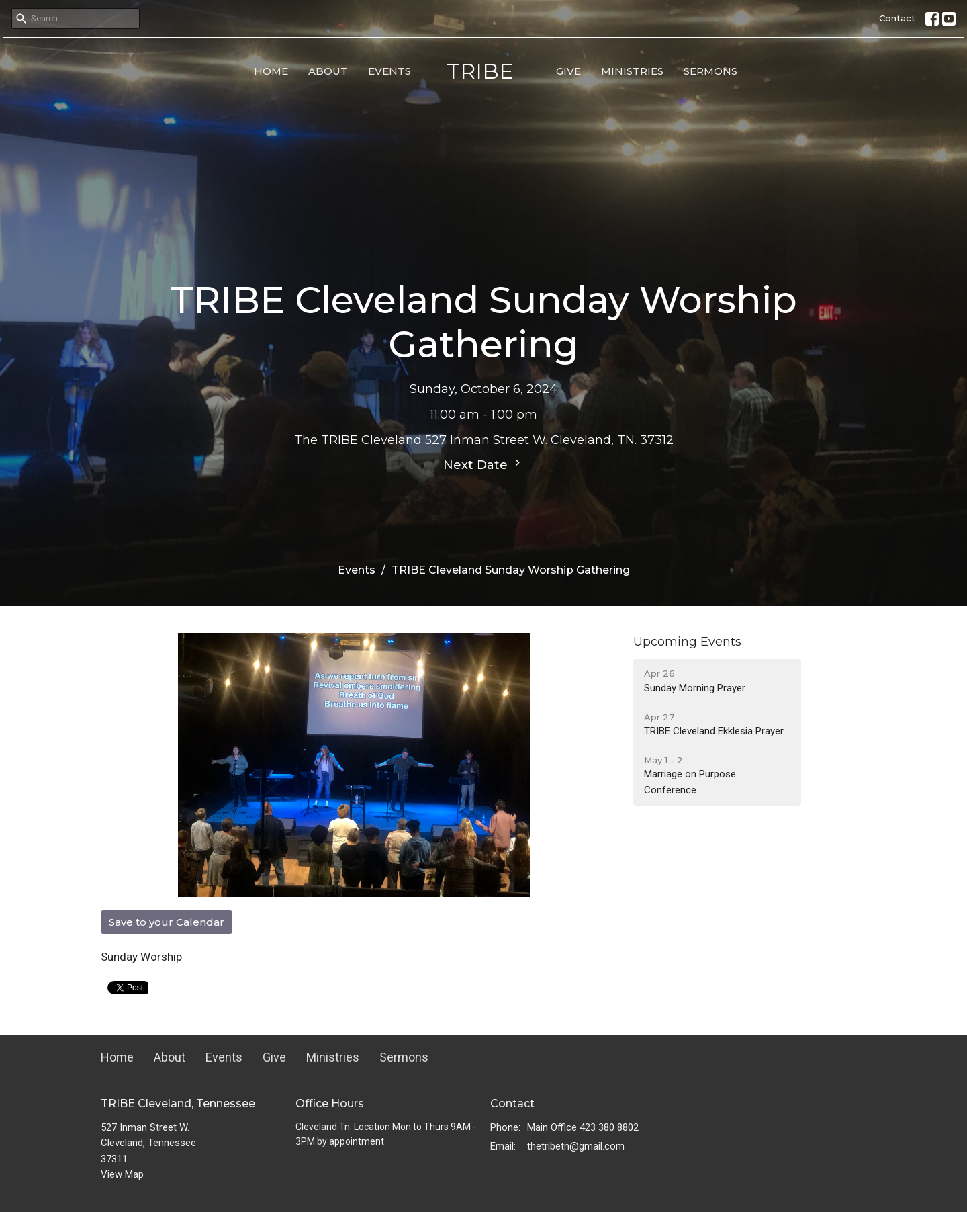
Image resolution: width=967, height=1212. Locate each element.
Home (271, 70)
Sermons (710, 70)
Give (568, 70)
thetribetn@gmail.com (576, 1146)
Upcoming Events (687, 641)
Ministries (632, 70)
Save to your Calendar (166, 922)
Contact (897, 18)
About (328, 70)
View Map (122, 1174)
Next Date (483, 464)
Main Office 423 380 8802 (583, 1127)
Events (389, 70)
